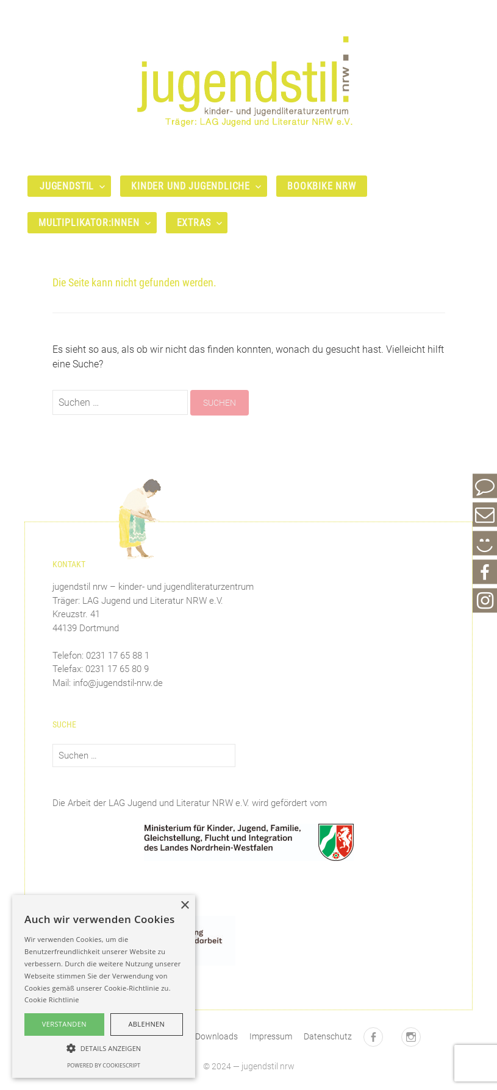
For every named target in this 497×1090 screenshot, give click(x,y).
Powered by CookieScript (103, 1065)
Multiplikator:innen (89, 222)
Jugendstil (67, 186)
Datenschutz (328, 1036)
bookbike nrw (321, 186)
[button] (103, 1048)
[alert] (103, 986)
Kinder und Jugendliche (190, 186)
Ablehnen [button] (146, 1023)
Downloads (216, 1036)
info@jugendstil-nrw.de (118, 683)
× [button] (184, 905)
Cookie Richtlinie (51, 999)
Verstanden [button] (64, 1023)
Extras (194, 222)
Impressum (270, 1036)
